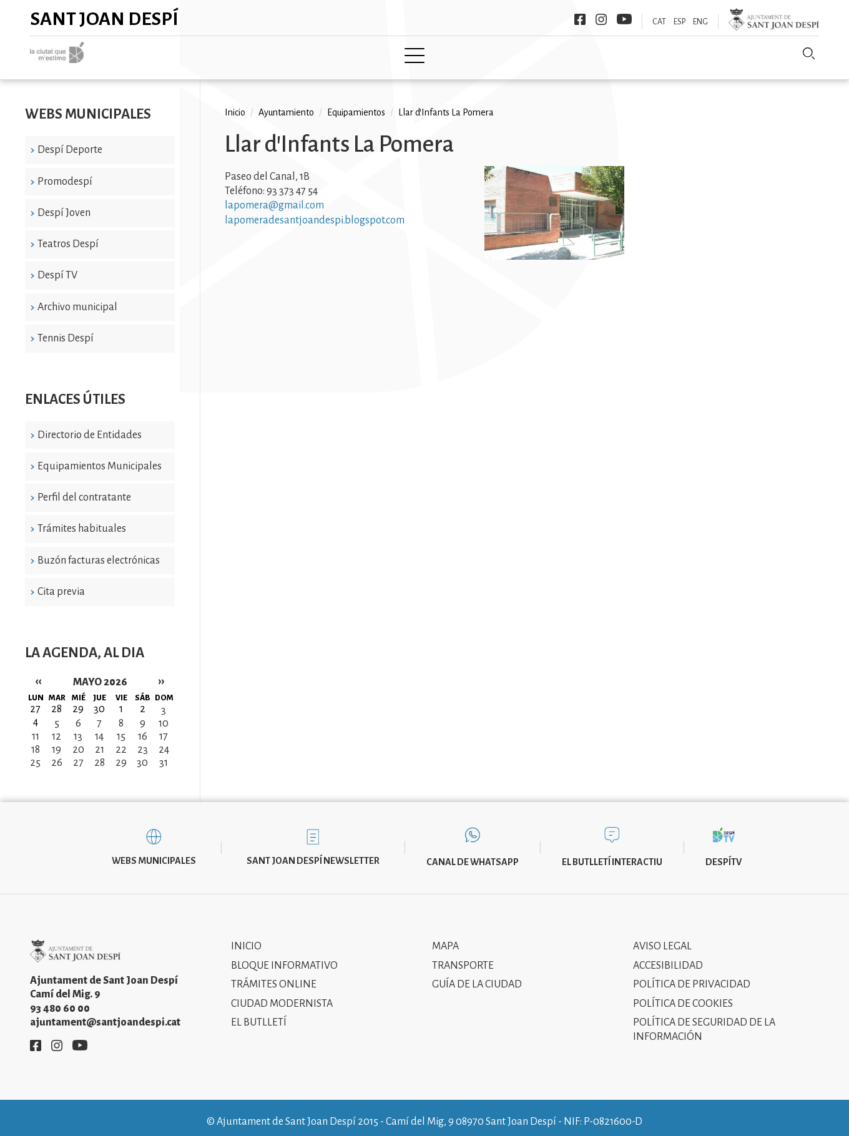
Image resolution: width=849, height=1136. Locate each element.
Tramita (380, 54)
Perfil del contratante (84, 488)
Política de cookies (683, 994)
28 (99, 753)
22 (121, 740)
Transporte (463, 956)
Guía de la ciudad (477, 975)
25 (35, 753)
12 (56, 727)
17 (163, 727)
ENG (700, 21)
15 (121, 727)
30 (142, 753)
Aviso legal (662, 937)
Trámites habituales (81, 520)
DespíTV (723, 853)
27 (78, 753)
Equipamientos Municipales (99, 457)
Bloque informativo (284, 956)
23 (142, 740)
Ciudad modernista (282, 994)
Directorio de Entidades (89, 425)
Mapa (445, 937)
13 (78, 727)
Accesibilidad (668, 956)
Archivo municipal (77, 297)
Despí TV (57, 266)
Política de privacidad (691, 975)
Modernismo (455, 54)
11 (35, 727)
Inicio (167, 54)
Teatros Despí (68, 235)
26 (56, 753)
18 (35, 740)
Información (544, 54)
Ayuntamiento (300, 54)
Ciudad (223, 54)
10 (164, 714)
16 (142, 727)
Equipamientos (356, 104)
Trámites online (274, 975)
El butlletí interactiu (612, 853)
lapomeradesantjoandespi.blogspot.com (315, 211)
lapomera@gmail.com (274, 196)
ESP (679, 21)
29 (121, 753)
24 (164, 740)
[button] (554, 247)
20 (78, 740)
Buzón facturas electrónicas (98, 551)
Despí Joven (64, 203)
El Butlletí (259, 1013)
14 (99, 727)
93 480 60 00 (60, 999)
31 (163, 753)
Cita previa (61, 583)
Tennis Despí (65, 329)
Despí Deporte (69, 141)
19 (56, 740)
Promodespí (64, 172)
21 (99, 740)
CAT (659, 21)
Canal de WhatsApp (472, 853)
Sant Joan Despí (104, 19)
